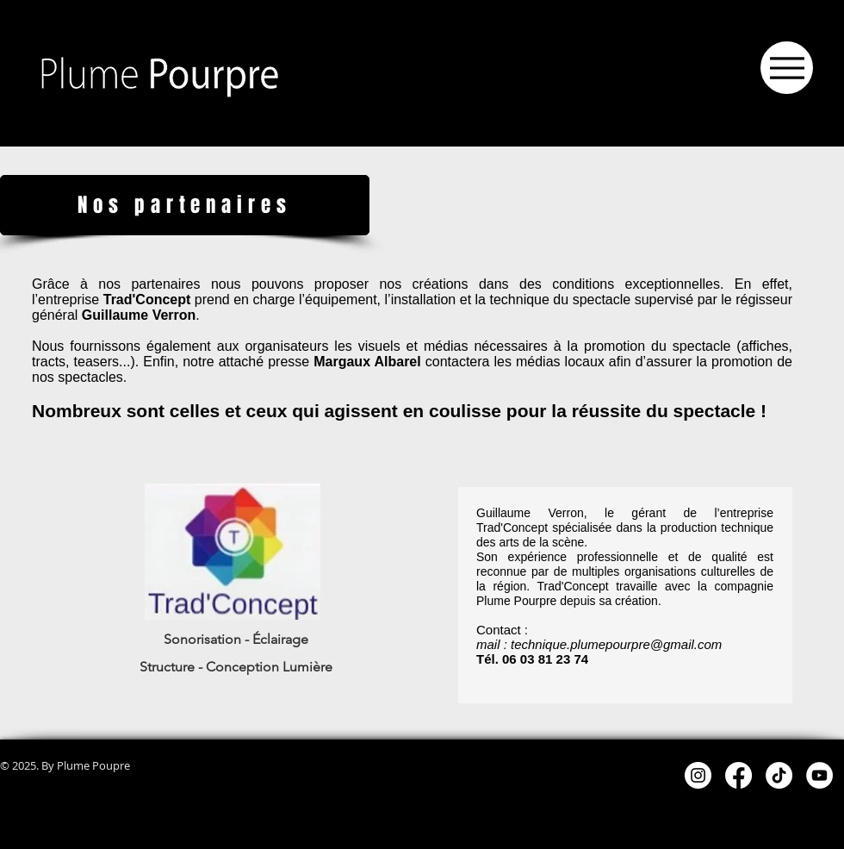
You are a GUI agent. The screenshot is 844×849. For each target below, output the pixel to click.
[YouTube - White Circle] (819, 775)
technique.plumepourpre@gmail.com (616, 644)
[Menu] (786, 67)
